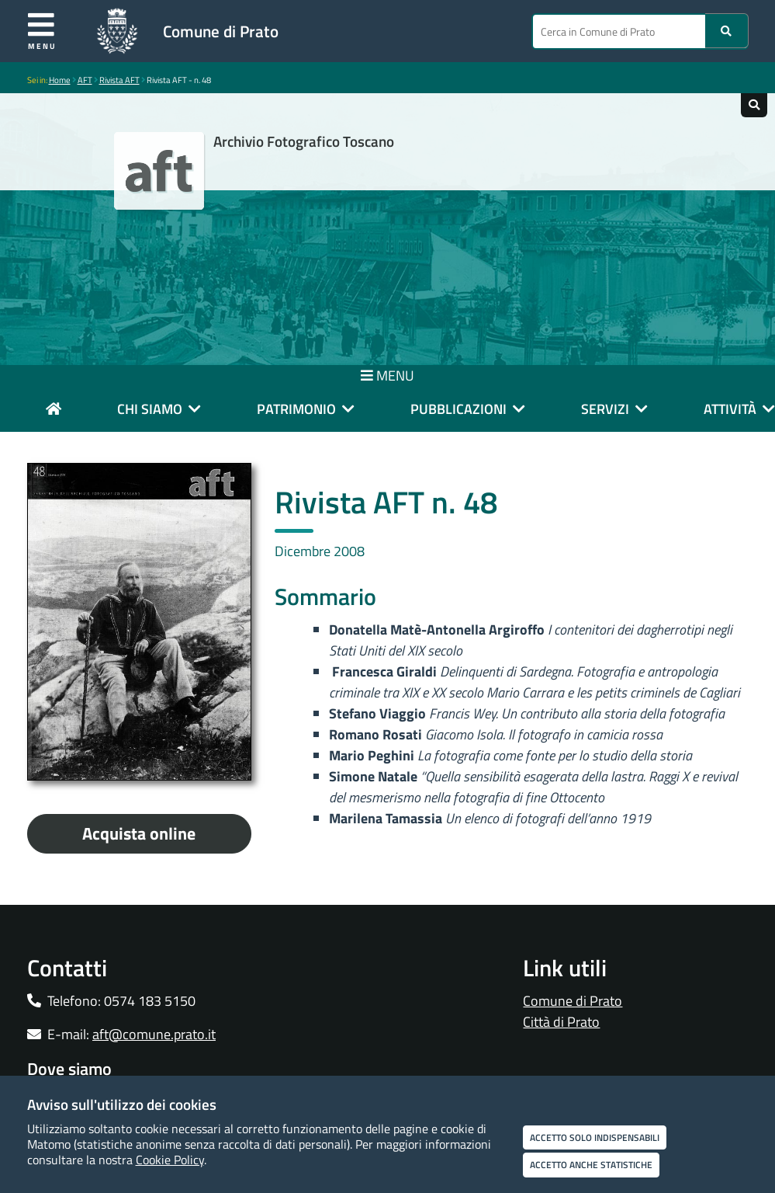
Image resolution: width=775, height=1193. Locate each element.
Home (60, 80)
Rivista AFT (119, 80)
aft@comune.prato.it (154, 1034)
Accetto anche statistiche (591, 1164)
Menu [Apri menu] (42, 30)
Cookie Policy (170, 1159)
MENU (387, 375)
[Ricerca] (727, 30)
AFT (85, 80)
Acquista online (138, 833)
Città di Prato (561, 1021)
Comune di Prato (221, 31)
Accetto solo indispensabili (594, 1137)
